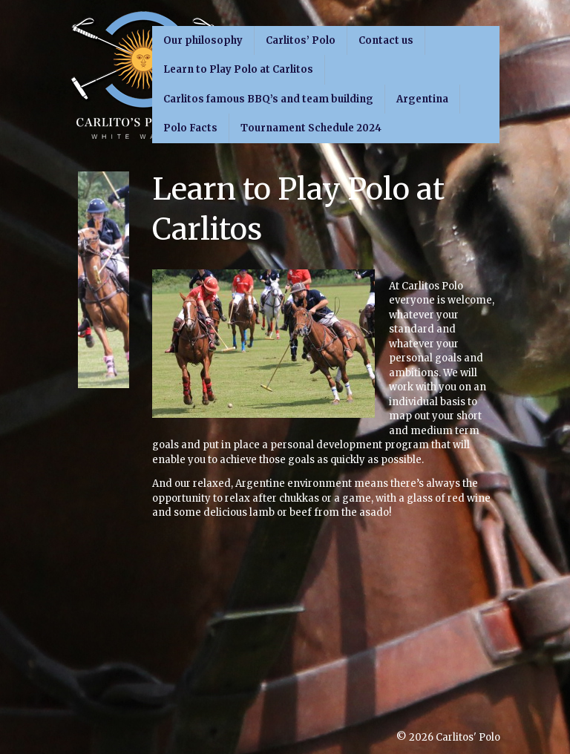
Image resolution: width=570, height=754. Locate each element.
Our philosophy (203, 40)
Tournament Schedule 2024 (310, 128)
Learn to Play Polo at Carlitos (238, 69)
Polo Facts (190, 128)
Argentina (422, 99)
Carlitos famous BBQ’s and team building (268, 99)
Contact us (385, 40)
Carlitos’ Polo (300, 40)
